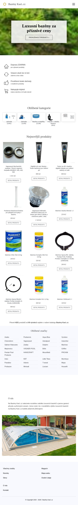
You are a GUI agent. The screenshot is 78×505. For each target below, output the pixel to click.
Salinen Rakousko (11, 345)
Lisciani (45, 366)
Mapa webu (46, 473)
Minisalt (26, 366)
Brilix (44, 349)
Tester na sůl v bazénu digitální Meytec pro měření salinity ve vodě (64, 168)
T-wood (45, 363)
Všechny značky (9, 468)
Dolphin (45, 345)
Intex (6, 359)
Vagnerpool (28, 341)
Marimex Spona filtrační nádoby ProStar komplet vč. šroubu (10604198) (13, 301)
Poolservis (27, 337)
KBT (25, 359)
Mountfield (46, 352)
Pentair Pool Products (9, 354)
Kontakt (6, 490)
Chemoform (9, 341)
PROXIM (65, 352)
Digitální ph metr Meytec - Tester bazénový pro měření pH (39, 168)
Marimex (65, 345)
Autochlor (65, 341)
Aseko (7, 337)
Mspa (64, 363)
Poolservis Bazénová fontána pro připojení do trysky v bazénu (13, 212)
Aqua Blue (46, 337)
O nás (5, 485)
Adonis (26, 363)
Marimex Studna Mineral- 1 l (64, 211)
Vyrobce (64, 337)
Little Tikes (46, 359)
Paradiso (8, 363)
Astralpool (46, 341)
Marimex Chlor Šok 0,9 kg (13, 255)
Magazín (45, 468)
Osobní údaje (46, 478)
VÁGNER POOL (29, 349)
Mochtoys (65, 359)
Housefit (65, 366)
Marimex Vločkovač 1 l (64, 299)
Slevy (5, 478)
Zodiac (26, 345)
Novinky (6, 473)
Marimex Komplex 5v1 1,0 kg (39, 299)
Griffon (64, 349)
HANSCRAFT (29, 352)
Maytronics (8, 349)
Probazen (8, 366)
